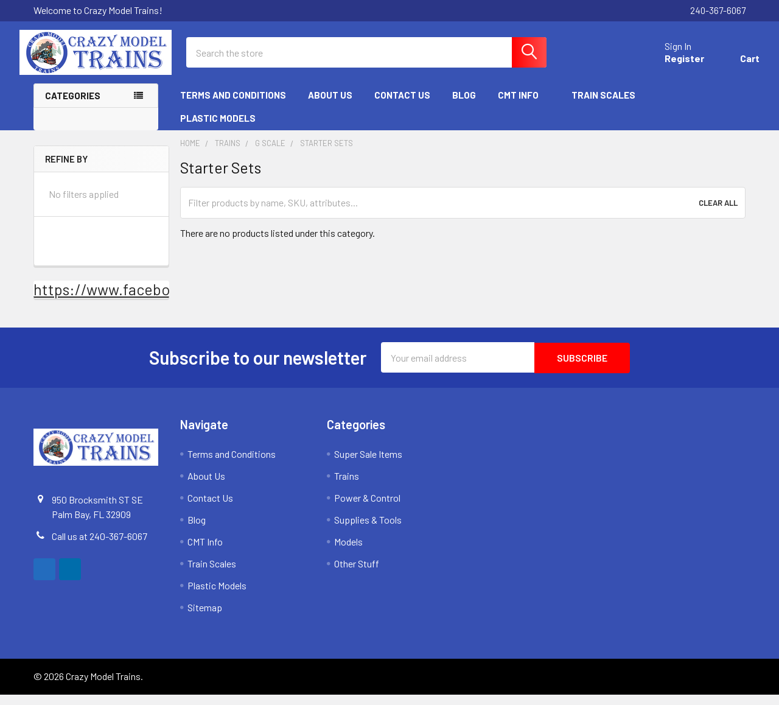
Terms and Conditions (233, 105)
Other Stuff (356, 574)
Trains (346, 486)
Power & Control (367, 508)
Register (670, 65)
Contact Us (402, 105)
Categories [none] (72, 105)
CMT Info (524, 105)
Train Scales (608, 105)
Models (348, 552)
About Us (330, 105)
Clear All (718, 213)
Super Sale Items (368, 464)
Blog (464, 105)
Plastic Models (223, 128)
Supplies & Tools (368, 530)
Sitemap (204, 617)
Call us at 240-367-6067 (99, 546)
